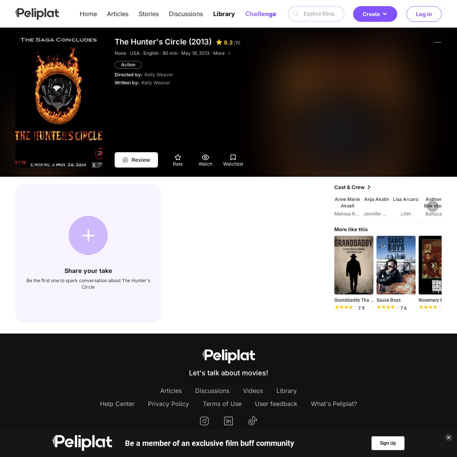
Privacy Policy (168, 404)
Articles (117, 14)
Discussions (186, 14)
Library (224, 14)
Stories (149, 14)
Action (128, 64)
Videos (253, 391)
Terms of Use (222, 404)
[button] (438, 42)
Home (88, 14)
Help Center (117, 404)
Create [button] (375, 14)
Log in (424, 14)
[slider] (345, 308)
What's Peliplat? (334, 404)
